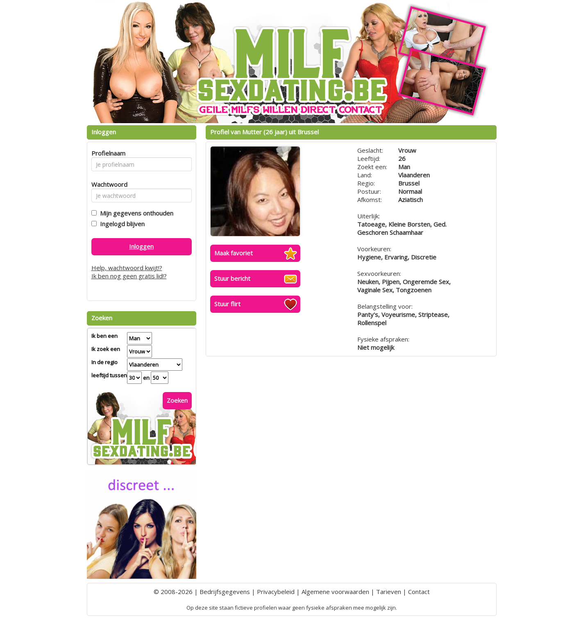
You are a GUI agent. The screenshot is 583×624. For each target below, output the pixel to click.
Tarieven (388, 591)
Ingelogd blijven (121, 224)
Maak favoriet (233, 253)
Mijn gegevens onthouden (135, 213)
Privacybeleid (276, 591)
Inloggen (141, 246)
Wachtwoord (107, 184)
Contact (419, 591)
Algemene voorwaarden (335, 591)
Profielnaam (107, 153)
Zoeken (177, 400)
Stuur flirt (227, 304)
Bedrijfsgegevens (225, 591)
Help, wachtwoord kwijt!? (126, 268)
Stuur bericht (232, 278)
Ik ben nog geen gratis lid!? (129, 276)
